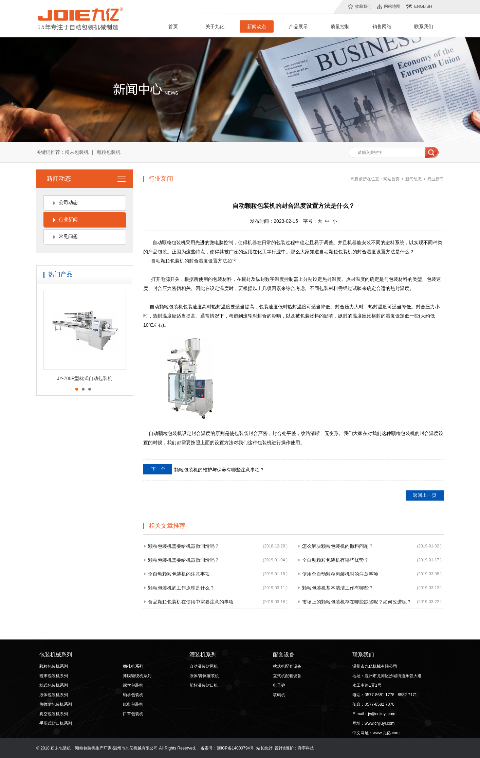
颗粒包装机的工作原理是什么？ (181, 588)
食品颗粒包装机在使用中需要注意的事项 (191, 601)
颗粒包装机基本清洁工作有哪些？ (337, 588)
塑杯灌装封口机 (203, 685)
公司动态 (68, 202)
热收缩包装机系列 (55, 704)
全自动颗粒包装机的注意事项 (179, 574)
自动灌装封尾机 (203, 666)
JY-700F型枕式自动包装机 (85, 378)
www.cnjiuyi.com (379, 723)
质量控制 (340, 26)
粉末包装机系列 (53, 675)
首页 (173, 26)
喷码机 (279, 694)
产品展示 (298, 26)
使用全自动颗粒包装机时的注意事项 (340, 574)
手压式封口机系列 (55, 723)
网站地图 (392, 6)
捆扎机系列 (133, 666)
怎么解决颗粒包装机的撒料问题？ (337, 546)
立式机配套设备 (287, 675)
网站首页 (391, 179)
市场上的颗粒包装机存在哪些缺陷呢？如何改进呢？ (356, 601)
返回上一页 (425, 495)
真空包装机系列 (53, 713)
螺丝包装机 (133, 685)
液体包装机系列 (53, 694)
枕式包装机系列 (53, 685)
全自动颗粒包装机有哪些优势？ (335, 560)
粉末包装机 (77, 152)
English (423, 6)
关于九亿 (214, 26)
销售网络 (381, 26)
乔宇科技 (306, 748)
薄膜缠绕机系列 (137, 675)
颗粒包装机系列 (53, 666)
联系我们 (423, 26)
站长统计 (264, 748)
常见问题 (68, 236)
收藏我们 (363, 6)
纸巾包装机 (133, 704)
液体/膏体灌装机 (204, 675)
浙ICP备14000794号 (235, 748)
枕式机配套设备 (287, 666)
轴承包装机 (133, 694)
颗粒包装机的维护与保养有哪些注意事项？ (203, 469)
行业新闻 (68, 219)
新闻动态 (256, 26)
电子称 (279, 685)
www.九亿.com (386, 732)
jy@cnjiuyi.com (381, 713)
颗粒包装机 (109, 152)
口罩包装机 (133, 713)
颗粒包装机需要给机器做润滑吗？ (183, 546)
